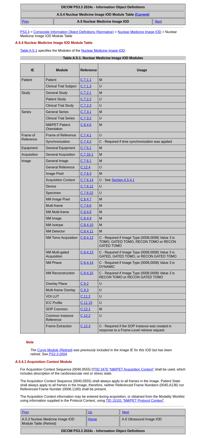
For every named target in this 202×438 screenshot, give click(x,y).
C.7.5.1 (86, 148)
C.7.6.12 (87, 186)
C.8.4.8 (86, 212)
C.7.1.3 (86, 86)
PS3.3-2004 (58, 354)
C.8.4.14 (87, 262)
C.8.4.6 (86, 125)
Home (92, 419)
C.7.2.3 (86, 105)
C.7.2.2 (86, 99)
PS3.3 (25, 32)
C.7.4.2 (86, 141)
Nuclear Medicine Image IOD (139, 32)
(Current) (142, 14)
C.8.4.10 (87, 225)
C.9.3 (85, 290)
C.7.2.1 (86, 93)
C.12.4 (85, 167)
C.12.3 (85, 326)
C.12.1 (85, 309)
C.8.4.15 (87, 273)
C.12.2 (85, 316)
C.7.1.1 (86, 80)
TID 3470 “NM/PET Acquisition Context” (124, 369)
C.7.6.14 (87, 180)
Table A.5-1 (28, 50)
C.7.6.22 (87, 193)
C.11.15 (86, 303)
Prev (25, 21)
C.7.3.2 (86, 118)
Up (90, 412)
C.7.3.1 (86, 112)
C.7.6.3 (86, 173)
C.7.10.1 (87, 154)
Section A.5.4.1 (123, 180)
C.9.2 (85, 283)
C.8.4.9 (86, 218)
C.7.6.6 (86, 205)
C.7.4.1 (86, 135)
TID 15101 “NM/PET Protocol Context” (135, 400)
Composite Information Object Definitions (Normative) (73, 32)
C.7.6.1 (86, 161)
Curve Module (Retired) (54, 350)
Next (158, 21)
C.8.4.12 (87, 237)
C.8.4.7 (86, 199)
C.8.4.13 (87, 252)
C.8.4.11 (87, 231)
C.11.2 (85, 296)
